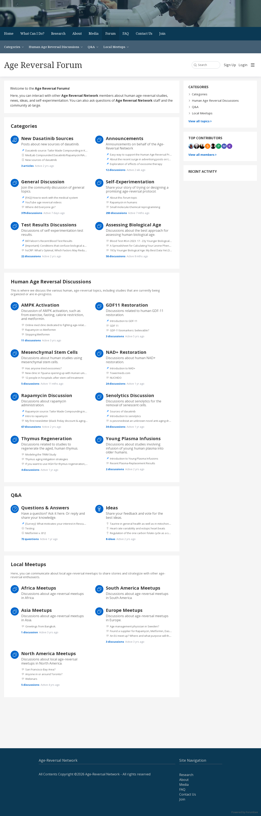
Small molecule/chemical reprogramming (135, 207)
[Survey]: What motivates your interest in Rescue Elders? (60, 523)
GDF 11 (114, 325)
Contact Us (144, 33)
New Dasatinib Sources (47, 138)
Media (93, 33)
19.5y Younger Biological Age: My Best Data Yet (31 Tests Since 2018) (151, 250)
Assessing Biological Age (133, 225)
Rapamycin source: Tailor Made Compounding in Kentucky (61, 411)
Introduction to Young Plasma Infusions (134, 458)
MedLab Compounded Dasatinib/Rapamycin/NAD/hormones (62, 155)
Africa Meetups (38, 588)
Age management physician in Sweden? (134, 626)
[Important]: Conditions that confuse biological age (56, 245)
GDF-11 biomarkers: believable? (129, 330)
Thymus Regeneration (46, 438)
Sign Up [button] (230, 65)
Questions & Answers (45, 507)
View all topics (199, 121)
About (77, 33)
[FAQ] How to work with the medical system (51, 197)
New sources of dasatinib (41, 160)
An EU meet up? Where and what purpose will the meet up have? (150, 636)
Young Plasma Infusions (133, 438)
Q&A (91, 47)
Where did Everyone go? (40, 207)
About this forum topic (123, 197)
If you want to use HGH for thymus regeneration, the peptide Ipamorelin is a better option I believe (86, 464)
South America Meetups (133, 588)
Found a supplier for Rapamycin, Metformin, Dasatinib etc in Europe (151, 631)
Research (58, 33)
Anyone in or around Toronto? (43, 674)
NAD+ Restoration (126, 352)
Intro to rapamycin (36, 416)
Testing (29, 528)
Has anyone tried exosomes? (43, 368)
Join (162, 33)
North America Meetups (48, 653)
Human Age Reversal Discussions (54, 47)
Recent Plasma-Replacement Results (132, 463)
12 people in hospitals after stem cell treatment (54, 378)
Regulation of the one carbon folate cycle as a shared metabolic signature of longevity (163, 533)
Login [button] (243, 65)
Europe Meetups (124, 610)
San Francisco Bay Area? (40, 669)
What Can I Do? (32, 33)
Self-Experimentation (130, 181)
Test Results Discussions (48, 225)
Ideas (112, 507)
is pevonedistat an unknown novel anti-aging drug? (141, 421)
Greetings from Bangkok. (40, 626)
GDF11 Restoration (127, 305)
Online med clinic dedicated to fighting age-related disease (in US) (65, 325)
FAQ (126, 33)
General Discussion (42, 181)
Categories (12, 47)
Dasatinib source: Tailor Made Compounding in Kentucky (60, 150)
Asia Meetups (36, 610)
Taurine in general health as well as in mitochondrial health (146, 523)
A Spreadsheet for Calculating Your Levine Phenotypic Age (146, 245)
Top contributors (205, 138)
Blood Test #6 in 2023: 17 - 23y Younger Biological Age (142, 241)
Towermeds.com (120, 373)
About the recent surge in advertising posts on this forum (145, 159)
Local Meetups (114, 47)
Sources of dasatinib (123, 411)
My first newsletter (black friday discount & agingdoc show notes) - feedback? (73, 421)
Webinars (31, 679)
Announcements (124, 138)
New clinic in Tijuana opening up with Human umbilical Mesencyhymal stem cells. (74, 373)
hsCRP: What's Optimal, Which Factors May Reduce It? (58, 250)
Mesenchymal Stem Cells (49, 352)
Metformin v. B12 (35, 533)
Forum (110, 33)
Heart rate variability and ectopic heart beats (137, 528)
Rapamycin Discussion (46, 395)
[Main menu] (252, 65)
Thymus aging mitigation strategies (46, 459)
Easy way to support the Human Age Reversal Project (142, 154)
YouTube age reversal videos (43, 202)
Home (8, 33)
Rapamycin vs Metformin (40, 330)
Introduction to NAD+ (122, 368)
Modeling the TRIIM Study (40, 454)
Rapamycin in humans (123, 202)
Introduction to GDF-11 (123, 321)
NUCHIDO (116, 378)
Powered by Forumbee (244, 812)
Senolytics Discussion (130, 395)
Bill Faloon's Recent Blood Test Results (48, 241)
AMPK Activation (40, 305)
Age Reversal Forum (43, 65)
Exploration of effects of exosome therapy (136, 164)
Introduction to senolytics (125, 416)
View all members (201, 155)
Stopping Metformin (37, 334)
